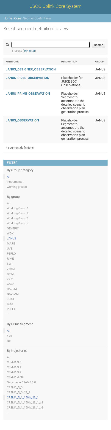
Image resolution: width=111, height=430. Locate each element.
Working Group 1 (17, 208)
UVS (9, 248)
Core (17, 18)
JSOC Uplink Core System (55, 6)
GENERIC (13, 228)
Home (7, 18)
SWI (9, 263)
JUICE (11, 299)
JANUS (11, 238)
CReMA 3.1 (14, 367)
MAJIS (11, 243)
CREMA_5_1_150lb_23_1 (23, 397)
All (8, 176)
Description (69, 61)
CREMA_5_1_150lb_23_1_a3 (25, 402)
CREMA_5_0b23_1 (18, 392)
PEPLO (11, 253)
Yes (9, 335)
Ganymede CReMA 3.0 (21, 382)
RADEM (12, 288)
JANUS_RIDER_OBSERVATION (27, 78)
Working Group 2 (17, 213)
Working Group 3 (17, 218)
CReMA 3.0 (14, 362)
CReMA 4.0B (15, 377)
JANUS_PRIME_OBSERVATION (28, 93)
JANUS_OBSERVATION (22, 120)
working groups (17, 186)
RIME (10, 258)
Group (99, 61)
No (9, 340)
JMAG (11, 268)
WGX (10, 233)
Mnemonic (12, 61)
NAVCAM (13, 294)
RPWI (10, 273)
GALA (10, 283)
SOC (10, 304)
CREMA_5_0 (14, 387)
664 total (29, 50)
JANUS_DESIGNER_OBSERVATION (31, 69)
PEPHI (11, 309)
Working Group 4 (17, 223)
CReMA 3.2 (14, 372)
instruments (14, 181)
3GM (10, 278)
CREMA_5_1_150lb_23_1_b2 (25, 407)
